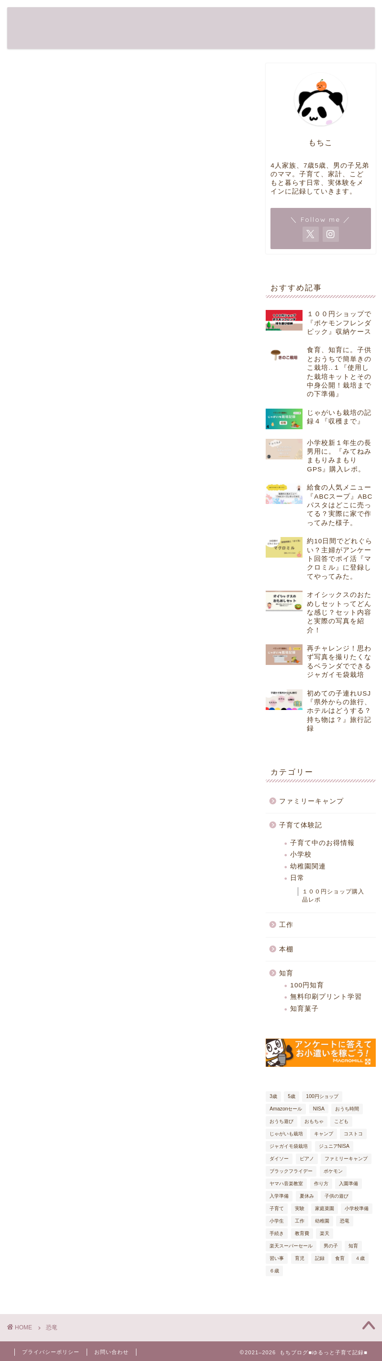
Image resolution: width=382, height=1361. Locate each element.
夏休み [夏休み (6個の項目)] (307, 1196)
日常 (297, 877)
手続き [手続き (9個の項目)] (277, 1233)
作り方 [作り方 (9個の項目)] (321, 1183)
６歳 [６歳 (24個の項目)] (274, 1270)
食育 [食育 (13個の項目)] (340, 1258)
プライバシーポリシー (50, 1352)
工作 (286, 924)
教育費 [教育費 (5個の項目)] (302, 1233)
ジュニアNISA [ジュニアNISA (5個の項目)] (334, 1146)
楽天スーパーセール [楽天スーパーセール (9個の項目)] (291, 1245)
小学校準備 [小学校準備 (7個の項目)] (357, 1208)
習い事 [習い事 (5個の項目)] (277, 1258)
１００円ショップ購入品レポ (333, 895)
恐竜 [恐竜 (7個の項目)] (344, 1221)
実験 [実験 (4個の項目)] (299, 1208)
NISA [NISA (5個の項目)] (319, 1108)
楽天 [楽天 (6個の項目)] (324, 1233)
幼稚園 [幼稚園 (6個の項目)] (322, 1221)
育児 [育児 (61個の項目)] (299, 1258)
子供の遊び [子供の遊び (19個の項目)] (336, 1196)
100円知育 (307, 985)
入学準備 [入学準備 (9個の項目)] (279, 1196)
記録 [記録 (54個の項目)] (320, 1258)
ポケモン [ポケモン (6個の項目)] (333, 1171)
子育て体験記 (300, 825)
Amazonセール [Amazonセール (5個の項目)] (286, 1108)
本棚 (286, 949)
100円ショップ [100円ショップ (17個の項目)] (322, 1096)
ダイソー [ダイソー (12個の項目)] (279, 1158)
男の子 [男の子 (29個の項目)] (331, 1245)
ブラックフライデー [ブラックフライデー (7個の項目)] (291, 1171)
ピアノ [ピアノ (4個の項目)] (307, 1158)
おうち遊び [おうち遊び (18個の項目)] (281, 1121)
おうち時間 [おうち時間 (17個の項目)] (347, 1108)
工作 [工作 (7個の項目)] (299, 1221)
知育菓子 (304, 1008)
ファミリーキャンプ (311, 801)
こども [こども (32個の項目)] (341, 1121)
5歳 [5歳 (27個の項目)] (291, 1096)
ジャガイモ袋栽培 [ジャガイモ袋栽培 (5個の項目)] (289, 1146)
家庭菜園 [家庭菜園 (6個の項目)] (324, 1208)
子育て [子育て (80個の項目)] (277, 1208)
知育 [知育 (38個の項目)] (353, 1245)
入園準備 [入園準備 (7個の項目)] (348, 1183)
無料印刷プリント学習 (326, 996)
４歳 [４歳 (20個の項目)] (360, 1258)
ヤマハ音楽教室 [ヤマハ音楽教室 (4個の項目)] (286, 1183)
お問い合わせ (111, 1352)
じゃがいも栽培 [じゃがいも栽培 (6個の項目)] (286, 1133)
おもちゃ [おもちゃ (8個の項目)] (314, 1121)
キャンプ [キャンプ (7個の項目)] (323, 1133)
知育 (286, 973)
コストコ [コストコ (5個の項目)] (353, 1133)
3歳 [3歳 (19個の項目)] (273, 1096)
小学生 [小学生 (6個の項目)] (277, 1221)
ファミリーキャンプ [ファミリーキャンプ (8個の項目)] (346, 1158)
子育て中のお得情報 (322, 842)
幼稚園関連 (308, 866)
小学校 (301, 854)
